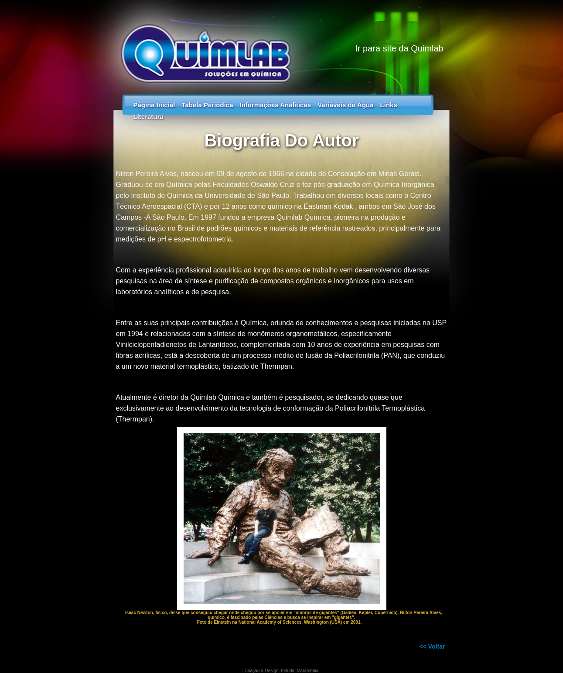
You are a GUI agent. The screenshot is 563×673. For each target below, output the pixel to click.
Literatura (148, 116)
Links (388, 105)
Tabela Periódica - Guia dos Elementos (282, 43)
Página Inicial (154, 105)
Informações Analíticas (275, 105)
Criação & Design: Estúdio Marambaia (282, 670)
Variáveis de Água (345, 105)
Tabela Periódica (207, 105)
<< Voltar (432, 646)
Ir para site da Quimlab (399, 48)
